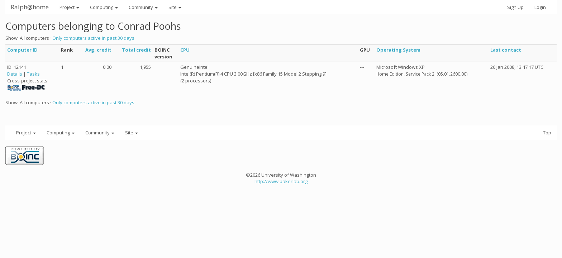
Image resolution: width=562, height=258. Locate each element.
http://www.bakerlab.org (281, 181)
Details (14, 74)
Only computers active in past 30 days (93, 38)
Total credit (136, 50)
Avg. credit (98, 50)
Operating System (398, 50)
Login (540, 7)
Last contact (505, 50)
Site (174, 7)
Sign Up (515, 7)
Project (69, 7)
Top (547, 132)
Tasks (33, 74)
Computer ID (22, 50)
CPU (185, 50)
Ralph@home (30, 7)
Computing (104, 7)
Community (143, 7)
